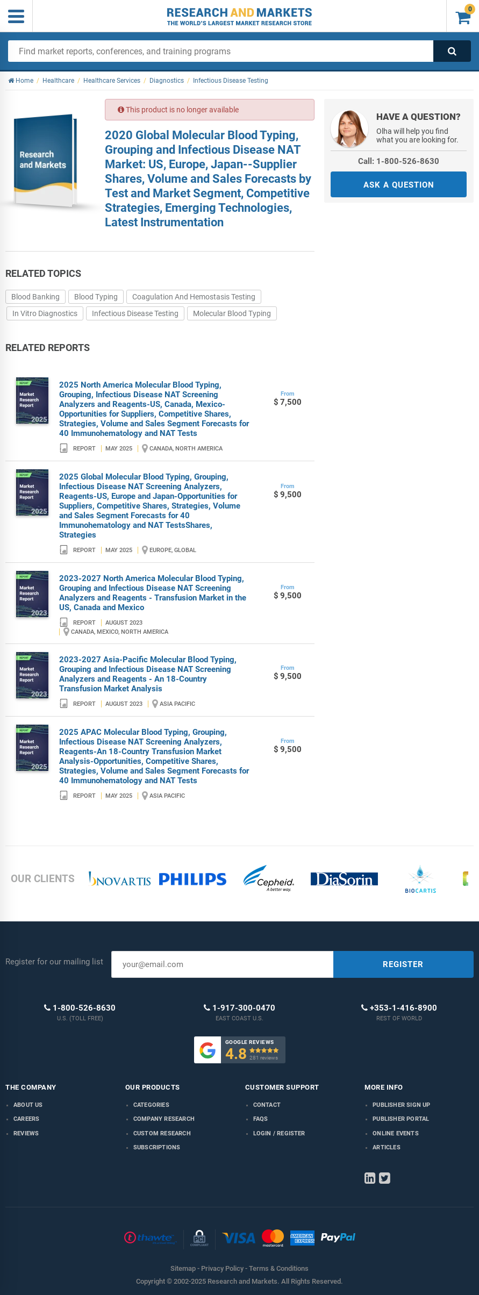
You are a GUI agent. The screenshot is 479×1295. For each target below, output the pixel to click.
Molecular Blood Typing (232, 313)
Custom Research (162, 1133)
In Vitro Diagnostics (44, 313)
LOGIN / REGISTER (279, 1133)
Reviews (26, 1133)
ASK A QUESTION (398, 185)
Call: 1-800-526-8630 (398, 161)
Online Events (396, 1133)
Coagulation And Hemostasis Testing (193, 296)
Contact (267, 1104)
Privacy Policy (222, 1268)
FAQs (260, 1118)
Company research (164, 1118)
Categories (151, 1104)
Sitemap (183, 1268)
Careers (26, 1118)
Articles (387, 1147)
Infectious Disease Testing (135, 313)
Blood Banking (35, 296)
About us (28, 1104)
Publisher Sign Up (401, 1104)
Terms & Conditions (279, 1268)
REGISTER (403, 964)
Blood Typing (96, 296)
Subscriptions (157, 1147)
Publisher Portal (401, 1118)
